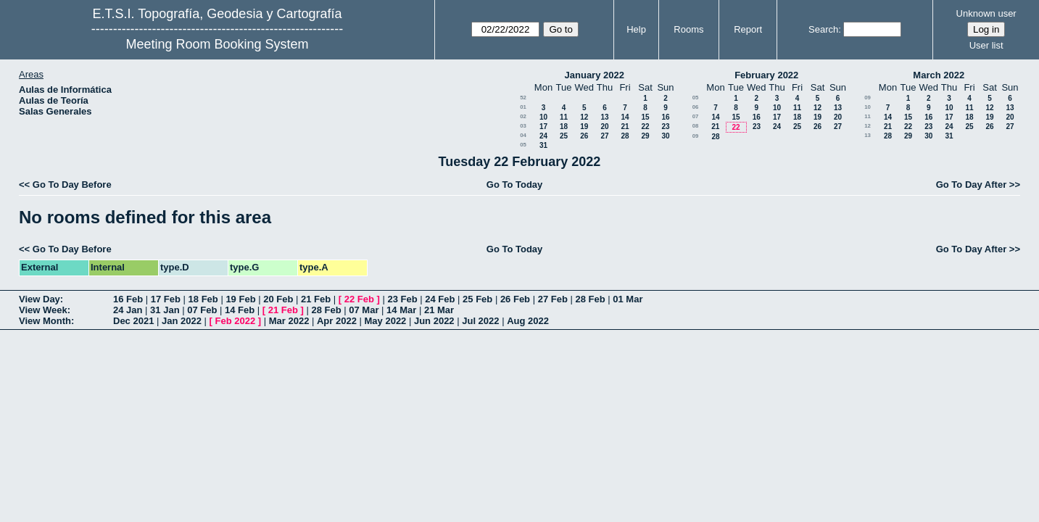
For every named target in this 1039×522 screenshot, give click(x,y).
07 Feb (202, 309)
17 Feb (166, 299)
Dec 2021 (133, 320)
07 (695, 116)
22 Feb (359, 299)
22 (645, 126)
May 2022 (386, 320)
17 (543, 126)
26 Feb (515, 299)
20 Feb (278, 299)
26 (584, 136)
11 (564, 117)
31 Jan (164, 309)
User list (986, 45)
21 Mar (439, 309)
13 (604, 117)
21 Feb (316, 299)
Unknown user (986, 13)
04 (523, 135)
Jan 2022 (182, 320)
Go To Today (515, 184)
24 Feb (440, 299)
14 (625, 117)
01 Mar (627, 299)
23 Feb (402, 299)
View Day (39, 299)
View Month (45, 320)
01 (523, 107)
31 (543, 145)
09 (695, 136)
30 (665, 136)
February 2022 (766, 75)
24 (543, 136)
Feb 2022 (235, 320)
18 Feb (203, 299)
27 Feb (553, 299)
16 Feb (128, 299)
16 (665, 117)
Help (636, 29)
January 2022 (594, 75)
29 (645, 136)
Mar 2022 (289, 320)
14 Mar (401, 309)
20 (604, 126)
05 (523, 144)
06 (695, 107)
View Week (43, 309)
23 (665, 126)
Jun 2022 (434, 320)
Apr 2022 (337, 320)
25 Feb (477, 299)
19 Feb (240, 299)
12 (584, 117)
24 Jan (127, 309)
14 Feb (239, 309)
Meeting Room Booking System (216, 44)
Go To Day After (971, 184)
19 (584, 126)
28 (625, 136)
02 (523, 116)
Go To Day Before (72, 184)
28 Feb (590, 299)
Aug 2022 (528, 320)
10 (543, 117)
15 (645, 117)
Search (823, 29)
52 (523, 97)
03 (523, 126)
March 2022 (938, 75)
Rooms (688, 29)
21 (625, 126)
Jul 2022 (480, 320)
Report (748, 29)
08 (695, 126)
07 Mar (363, 309)
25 (564, 136)
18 (564, 126)
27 (604, 136)
